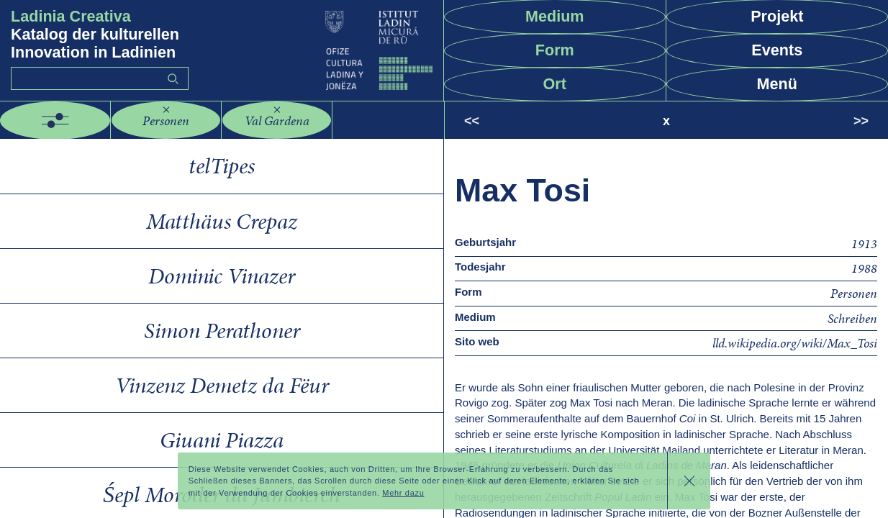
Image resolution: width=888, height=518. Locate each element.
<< (471, 121)
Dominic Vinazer (221, 275)
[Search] (100, 78)
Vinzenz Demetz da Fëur (222, 385)
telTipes (222, 165)
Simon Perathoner (222, 330)
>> (861, 121)
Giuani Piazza (222, 439)
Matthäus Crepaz (221, 221)
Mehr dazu (403, 493)
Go (173, 78)
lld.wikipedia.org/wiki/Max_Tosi (794, 343)
